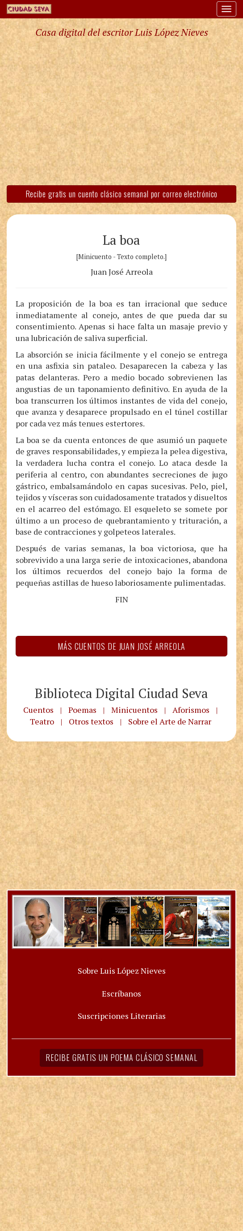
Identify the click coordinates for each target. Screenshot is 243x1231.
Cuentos (38, 709)
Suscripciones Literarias (122, 1015)
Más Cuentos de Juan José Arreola (121, 646)
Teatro (42, 721)
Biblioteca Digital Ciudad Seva (121, 693)
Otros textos (91, 721)
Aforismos (190, 709)
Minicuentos (134, 709)
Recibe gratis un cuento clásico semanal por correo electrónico (121, 194)
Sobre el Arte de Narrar (169, 721)
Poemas (82, 709)
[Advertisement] (121, 111)
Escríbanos (121, 993)
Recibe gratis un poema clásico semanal (121, 1057)
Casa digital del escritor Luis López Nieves (121, 32)
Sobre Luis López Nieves (122, 970)
